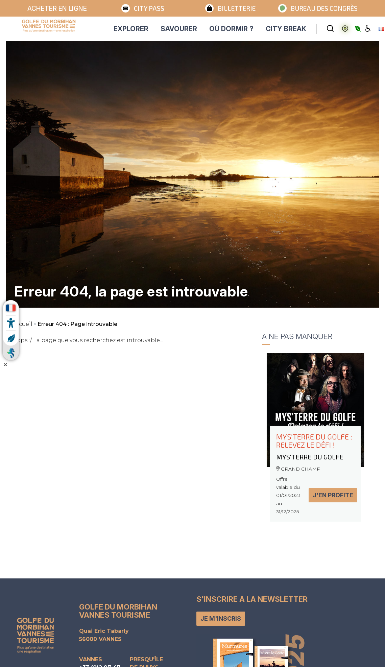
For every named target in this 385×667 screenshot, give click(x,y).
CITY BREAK (286, 29)
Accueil (22, 324)
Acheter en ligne (57, 8)
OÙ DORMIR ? (231, 29)
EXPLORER (131, 29)
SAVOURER (179, 29)
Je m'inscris (220, 618)
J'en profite (333, 495)
